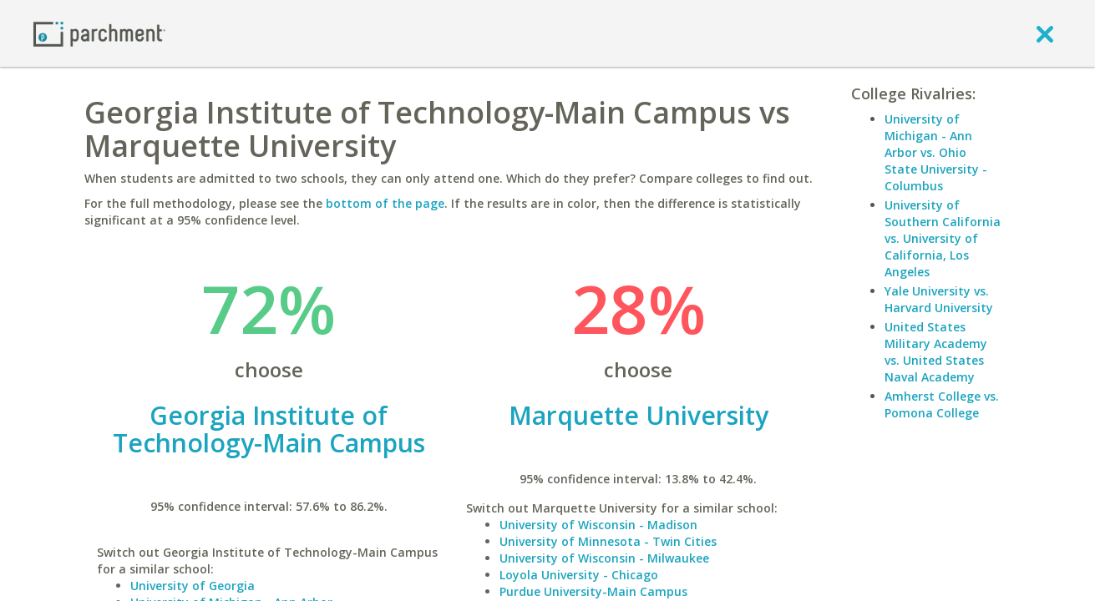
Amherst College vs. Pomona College (942, 404)
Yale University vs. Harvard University (939, 299)
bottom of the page (385, 203)
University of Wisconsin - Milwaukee (604, 558)
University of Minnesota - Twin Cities (608, 541)
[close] (1045, 33)
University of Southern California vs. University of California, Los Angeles (943, 238)
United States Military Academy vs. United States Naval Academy (936, 352)
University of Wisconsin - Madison (598, 525)
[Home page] (99, 33)
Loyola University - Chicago (578, 575)
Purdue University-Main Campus (593, 591)
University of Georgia (192, 585)
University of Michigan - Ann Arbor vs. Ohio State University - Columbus (936, 152)
